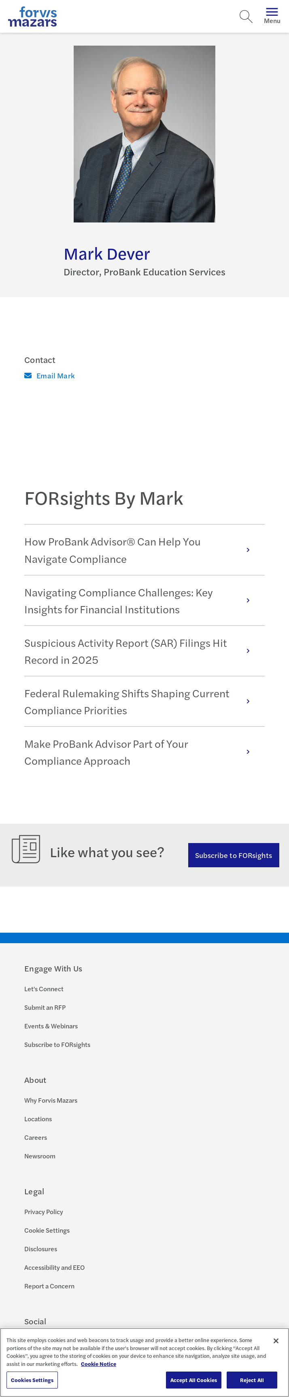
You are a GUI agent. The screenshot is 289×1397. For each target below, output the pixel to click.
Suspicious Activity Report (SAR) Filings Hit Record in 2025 (141, 651)
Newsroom (39, 1155)
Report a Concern (49, 1285)
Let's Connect (44, 988)
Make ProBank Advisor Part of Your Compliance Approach (141, 752)
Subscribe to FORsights (233, 855)
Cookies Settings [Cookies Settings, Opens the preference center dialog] (32, 1380)
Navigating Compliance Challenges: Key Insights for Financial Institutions (141, 600)
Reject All (252, 1380)
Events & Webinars (51, 1025)
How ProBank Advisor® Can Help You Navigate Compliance (141, 549)
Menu (272, 16)
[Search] (246, 16)
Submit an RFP (45, 1007)
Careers (35, 1137)
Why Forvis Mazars (50, 1100)
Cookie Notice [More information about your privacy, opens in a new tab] (98, 1364)
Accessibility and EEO (54, 1267)
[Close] (276, 1341)
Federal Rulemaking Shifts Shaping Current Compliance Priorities (141, 701)
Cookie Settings (47, 1230)
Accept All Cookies (193, 1380)
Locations (38, 1118)
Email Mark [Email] (49, 375)
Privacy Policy (43, 1211)
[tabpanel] (144, 650)
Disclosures (40, 1248)
